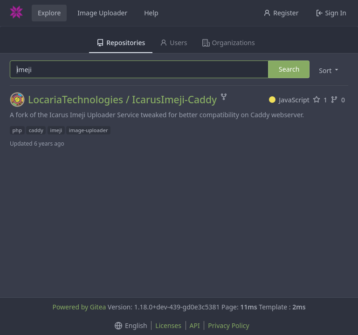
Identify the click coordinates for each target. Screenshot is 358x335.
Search (289, 69)
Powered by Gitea (79, 306)
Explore (49, 12)
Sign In (331, 12)
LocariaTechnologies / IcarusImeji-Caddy (122, 100)
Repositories (120, 42)
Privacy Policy (228, 325)
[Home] (16, 13)
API (195, 325)
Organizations (228, 42)
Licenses (168, 325)
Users (173, 42)
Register (280, 12)
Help (151, 12)
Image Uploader (102, 12)
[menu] (329, 70)
